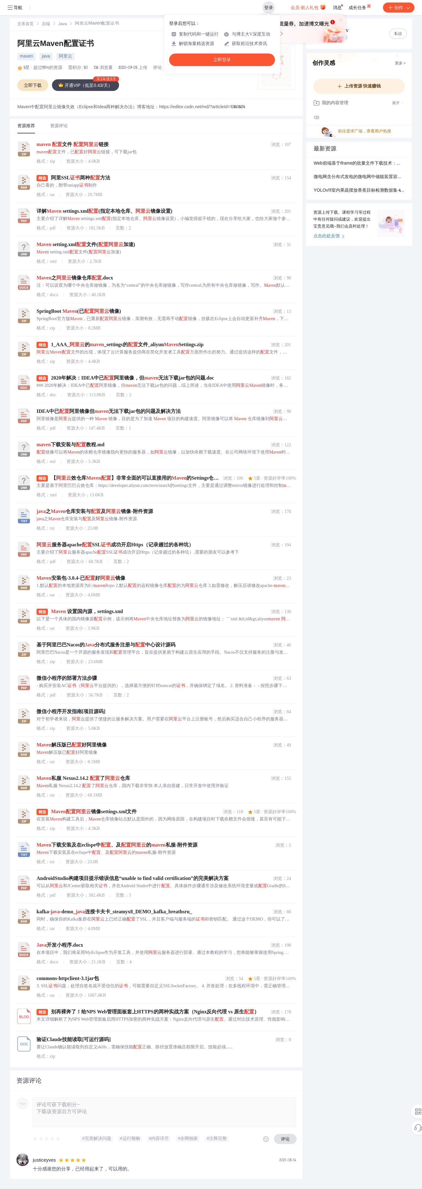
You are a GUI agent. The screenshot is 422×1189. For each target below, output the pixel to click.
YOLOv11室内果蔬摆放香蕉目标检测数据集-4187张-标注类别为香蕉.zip (359, 191)
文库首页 (25, 24)
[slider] (46, 1139)
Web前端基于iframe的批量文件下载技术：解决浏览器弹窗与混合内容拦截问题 (359, 163)
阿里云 (65, 56)
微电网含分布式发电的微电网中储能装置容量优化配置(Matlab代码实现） (359, 177)
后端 (46, 24)
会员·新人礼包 (308, 7)
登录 (268, 7)
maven (26, 56)
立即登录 (222, 59)
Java (62, 24)
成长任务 (360, 6)
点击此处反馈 (329, 236)
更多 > (400, 63)
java (46, 56)
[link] (25, 24)
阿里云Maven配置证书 (55, 44)
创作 (398, 7)
